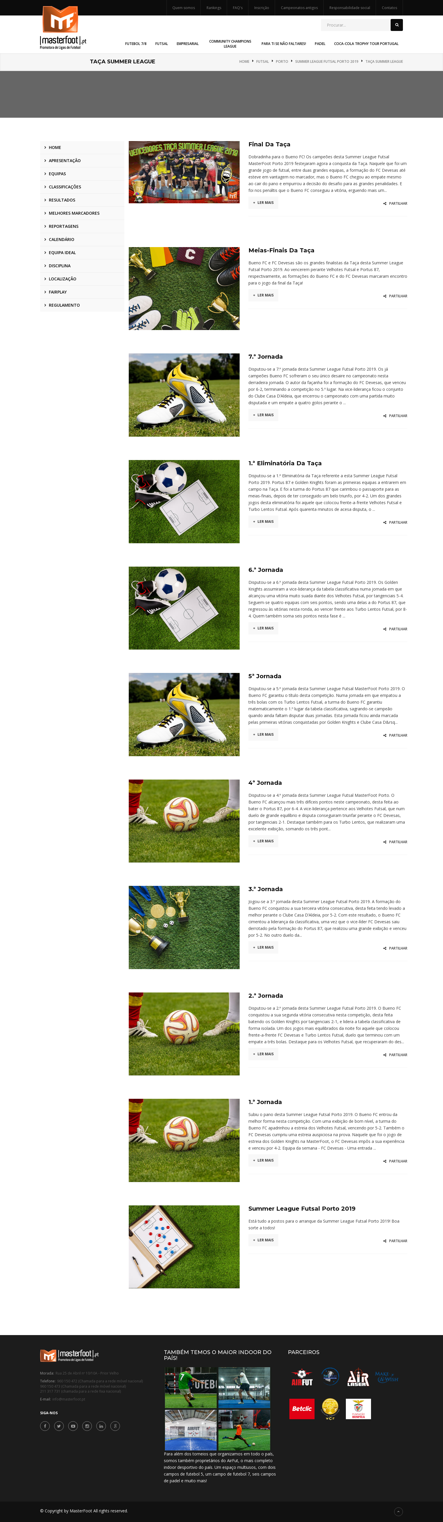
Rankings (214, 7)
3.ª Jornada (265, 889)
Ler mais (263, 202)
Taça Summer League (384, 61)
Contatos (389, 7)
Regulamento (64, 305)
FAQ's (238, 7)
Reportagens (63, 226)
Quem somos (183, 7)
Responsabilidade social (349, 7)
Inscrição (261, 7)
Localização (62, 279)
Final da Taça (269, 144)
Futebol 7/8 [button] (136, 43)
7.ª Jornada (265, 356)
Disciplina (60, 265)
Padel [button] (320, 43)
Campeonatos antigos (299, 7)
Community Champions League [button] (230, 44)
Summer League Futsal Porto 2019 (326, 61)
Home (244, 61)
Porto (282, 61)
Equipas (57, 173)
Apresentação (65, 160)
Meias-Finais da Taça (281, 250)
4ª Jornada (265, 783)
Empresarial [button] (188, 43)
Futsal (262, 61)
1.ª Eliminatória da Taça (285, 463)
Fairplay (58, 292)
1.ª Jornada (265, 1102)
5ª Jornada (264, 676)
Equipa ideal (62, 252)
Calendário (61, 239)
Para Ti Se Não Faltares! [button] (284, 43)
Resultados (62, 200)
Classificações (65, 187)
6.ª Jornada (265, 570)
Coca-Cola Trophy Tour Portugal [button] (366, 43)
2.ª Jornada (265, 995)
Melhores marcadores (74, 213)
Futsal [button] (161, 43)
